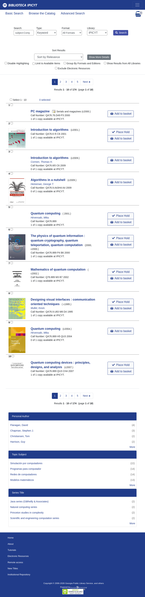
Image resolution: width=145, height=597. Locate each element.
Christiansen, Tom (20, 436)
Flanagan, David (19, 425)
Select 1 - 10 (20, 99)
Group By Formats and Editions (82, 63)
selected (44, 99)
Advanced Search (73, 13)
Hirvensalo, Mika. (40, 217)
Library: (97, 31)
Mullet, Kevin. (38, 308)
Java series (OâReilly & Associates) (29, 501)
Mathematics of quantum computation (58, 269)
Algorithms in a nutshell (48, 180)
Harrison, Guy (17, 441)
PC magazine (40, 111)
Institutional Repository (19, 574)
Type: (46, 31)
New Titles (13, 568)
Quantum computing (46, 213)
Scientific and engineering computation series (34, 518)
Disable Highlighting (17, 63)
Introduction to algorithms (50, 129)
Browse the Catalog (42, 13)
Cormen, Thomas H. (42, 161)
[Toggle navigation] (137, 4)
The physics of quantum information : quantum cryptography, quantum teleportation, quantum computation (58, 240)
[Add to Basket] (12, 105)
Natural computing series (23, 507)
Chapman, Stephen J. (22, 430)
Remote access (15, 562)
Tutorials (12, 550)
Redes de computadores (23, 474)
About (11, 544)
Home (11, 537)
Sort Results (58, 50)
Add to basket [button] (120, 113)
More (132, 447)
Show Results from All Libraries (122, 63)
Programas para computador (25, 468)
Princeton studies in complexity (27, 512)
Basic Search (14, 13)
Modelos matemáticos (22, 480)
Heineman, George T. (42, 184)
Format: (72, 31)
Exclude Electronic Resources (72, 68)
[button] (121, 132)
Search (121, 32)
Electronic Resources (18, 556)
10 (9, 356)
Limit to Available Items (46, 63)
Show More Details (99, 57)
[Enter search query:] (24, 32)
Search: (24, 31)
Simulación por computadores (26, 463)
